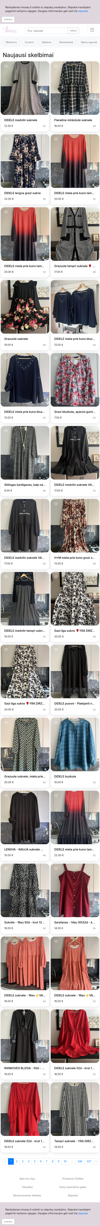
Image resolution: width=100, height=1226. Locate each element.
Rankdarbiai (66, 42)
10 (65, 1161)
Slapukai (73, 1195)
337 (89, 1161)
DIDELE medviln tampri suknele (25, 630)
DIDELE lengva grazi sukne (22, 193)
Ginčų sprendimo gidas (72, 1187)
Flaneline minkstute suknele (73, 120)
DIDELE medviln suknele (20, 120)
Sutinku (8, 19)
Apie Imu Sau (27, 1178)
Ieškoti (73, 30)
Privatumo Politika (72, 1178)
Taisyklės (27, 1187)
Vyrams (29, 42)
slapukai (83, 10)
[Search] (46, 31)
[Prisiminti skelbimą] (6, 66)
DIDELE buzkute (65, 776)
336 (80, 1161)
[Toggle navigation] (92, 29)
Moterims (11, 42)
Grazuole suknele (16, 339)
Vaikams (46, 42)
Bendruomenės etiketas (27, 1195)
